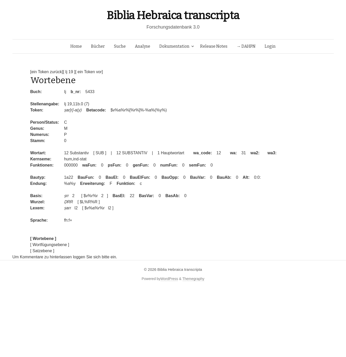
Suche (120, 46)
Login (270, 46)
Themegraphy (193, 279)
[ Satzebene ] (42, 251)
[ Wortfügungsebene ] (49, 245)
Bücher (98, 46)
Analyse (142, 46)
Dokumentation (174, 46)
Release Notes (213, 46)
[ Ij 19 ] (69, 72)
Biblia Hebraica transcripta (173, 15)
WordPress (169, 279)
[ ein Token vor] (89, 72)
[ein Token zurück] (46, 72)
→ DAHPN (246, 46)
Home (76, 46)
